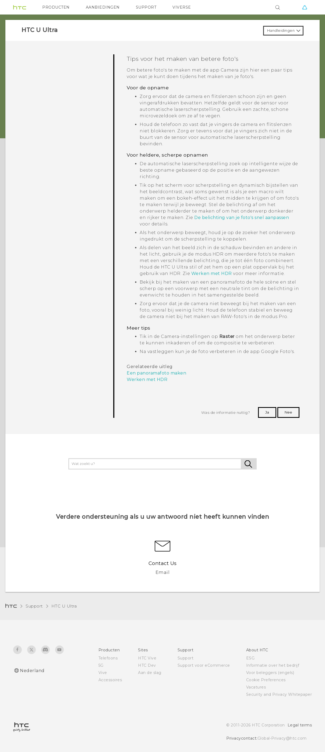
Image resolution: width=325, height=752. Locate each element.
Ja (267, 412)
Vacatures (256, 687)
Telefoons (108, 658)
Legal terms (300, 725)
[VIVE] (304, 7)
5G (101, 665)
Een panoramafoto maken (156, 373)
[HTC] (19, 7)
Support (34, 606)
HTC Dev (147, 665)
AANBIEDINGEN (103, 7)
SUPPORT (146, 7)
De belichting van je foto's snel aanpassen (241, 217)
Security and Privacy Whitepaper (279, 694)
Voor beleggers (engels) (270, 672)
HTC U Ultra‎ (64, 606)
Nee (288, 412)
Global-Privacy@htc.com (282, 738)
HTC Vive (147, 658)
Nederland (32, 670)
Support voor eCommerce (204, 665)
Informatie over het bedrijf (272, 665)
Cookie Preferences (266, 679)
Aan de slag (149, 672)
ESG (250, 658)
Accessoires (110, 679)
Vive (102, 672)
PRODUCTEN (56, 7)
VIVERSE (181, 7)
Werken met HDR (211, 273)
